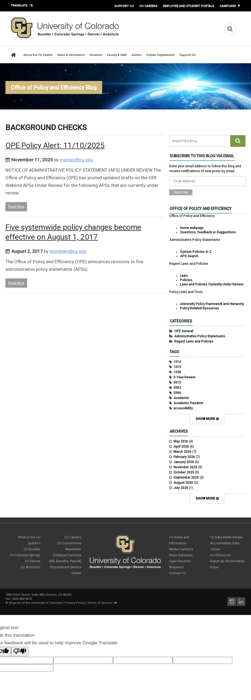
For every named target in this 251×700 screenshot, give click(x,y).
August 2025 (183, 483)
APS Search (189, 256)
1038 (177, 372)
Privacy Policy (75, 603)
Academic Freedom (188, 403)
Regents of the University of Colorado (35, 603)
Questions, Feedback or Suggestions (208, 232)
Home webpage (192, 228)
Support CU (124, 6)
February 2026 (184, 457)
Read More (16, 207)
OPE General (183, 331)
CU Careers (148, 6)
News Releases (181, 555)
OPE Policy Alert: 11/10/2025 (55, 145)
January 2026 (183, 462)
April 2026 (181, 446)
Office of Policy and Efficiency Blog (54, 87)
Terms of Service (99, 603)
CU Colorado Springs (25, 555)
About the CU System (38, 55)
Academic (181, 398)
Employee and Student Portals (188, 6)
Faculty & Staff (117, 55)
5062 (177, 388)
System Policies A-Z (195, 252)
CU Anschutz (30, 567)
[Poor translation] (19, 651)
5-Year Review (184, 377)
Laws (184, 276)
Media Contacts (181, 549)
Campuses (228, 6)
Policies (186, 280)
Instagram (231, 601)
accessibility (183, 408)
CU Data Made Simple (226, 537)
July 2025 (180, 488)
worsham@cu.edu (68, 251)
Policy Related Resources (199, 308)
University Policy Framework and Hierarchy (212, 304)
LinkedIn (241, 601)
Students (96, 55)
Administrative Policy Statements (199, 336)
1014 (177, 362)
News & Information (71, 55)
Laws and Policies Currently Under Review (211, 284)
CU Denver (32, 561)
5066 (177, 393)
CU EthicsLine (220, 555)
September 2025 (186, 477)
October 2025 (183, 472)
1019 (177, 367)
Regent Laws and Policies (193, 341)
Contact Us (177, 573)
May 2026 (180, 441)
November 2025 (185, 467)
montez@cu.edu (76, 159)
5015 (177, 382)
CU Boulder (32, 549)
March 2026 (182, 452)
